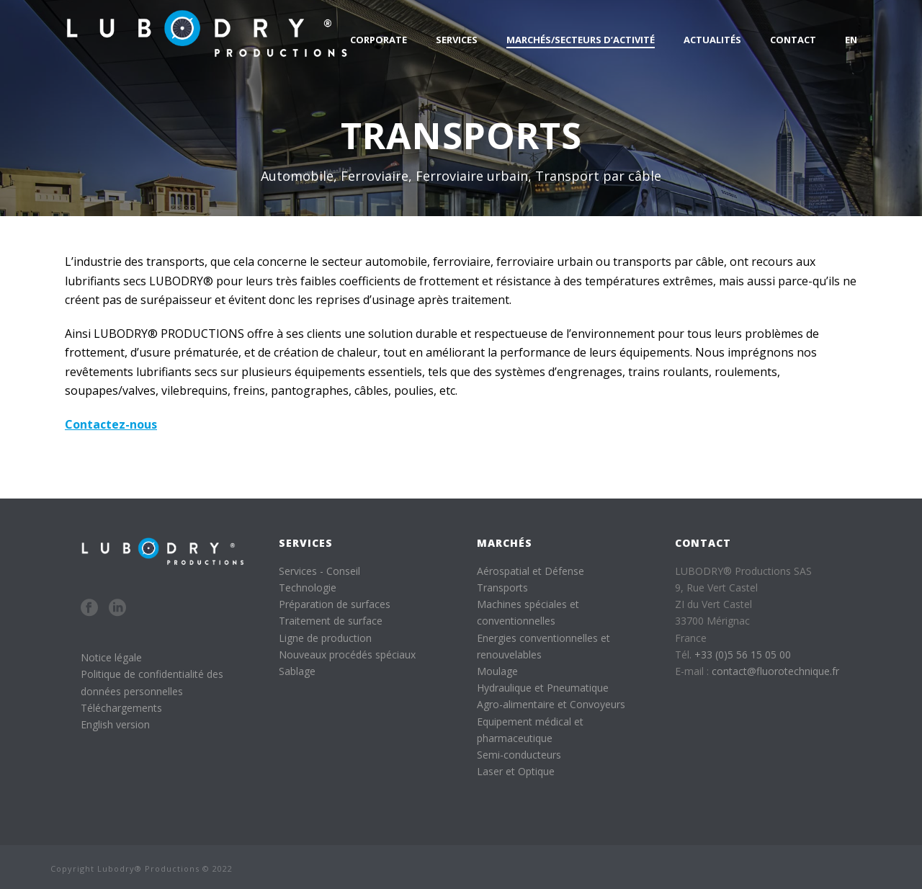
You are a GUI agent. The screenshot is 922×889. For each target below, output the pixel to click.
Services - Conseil (319, 571)
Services (457, 39)
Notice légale (111, 657)
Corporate (378, 39)
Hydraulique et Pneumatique (543, 687)
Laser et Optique (516, 771)
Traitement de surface (330, 620)
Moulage (497, 671)
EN (851, 39)
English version (115, 724)
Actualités (712, 39)
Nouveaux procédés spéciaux (347, 654)
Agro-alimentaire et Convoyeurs (551, 704)
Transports (502, 587)
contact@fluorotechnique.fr (775, 671)
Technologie (307, 587)
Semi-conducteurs (519, 754)
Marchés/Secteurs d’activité (580, 39)
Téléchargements (121, 708)
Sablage (297, 671)
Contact (793, 39)
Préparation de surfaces (334, 604)
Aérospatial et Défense (530, 571)
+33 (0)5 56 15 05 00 (742, 654)
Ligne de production (325, 638)
